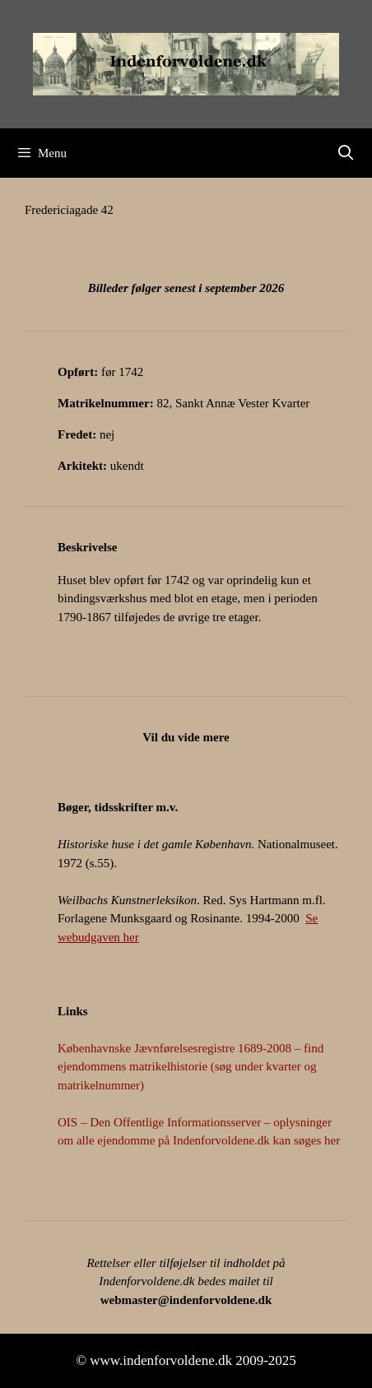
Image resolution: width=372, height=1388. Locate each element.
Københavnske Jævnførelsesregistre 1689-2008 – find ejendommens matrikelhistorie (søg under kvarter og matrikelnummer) (190, 1067)
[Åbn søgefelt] (346, 153)
